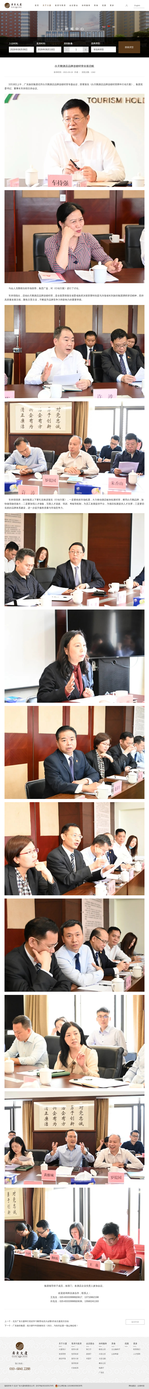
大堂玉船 (102, 1359)
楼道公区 (102, 1349)
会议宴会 (73, 5)
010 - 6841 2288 (19, 1369)
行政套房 (74, 1368)
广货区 (101, 1373)
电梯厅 (101, 1368)
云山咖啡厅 (115, 1349)
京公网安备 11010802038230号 (69, 1385)
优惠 (104, 5)
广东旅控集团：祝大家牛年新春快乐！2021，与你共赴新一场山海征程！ (45, 1325)
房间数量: (68, 43)
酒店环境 (62, 1359)
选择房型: (96, 43)
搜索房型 (129, 47)
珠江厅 (88, 1349)
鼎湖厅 (88, 1354)
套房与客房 (60, 5)
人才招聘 (136, 1354)
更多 (112, 5)
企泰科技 (141, 1386)
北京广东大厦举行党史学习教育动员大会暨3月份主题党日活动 (41, 1321)
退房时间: (41, 43)
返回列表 (135, 1322)
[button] (103, 49)
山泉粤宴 (114, 1354)
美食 (96, 5)
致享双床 (74, 1363)
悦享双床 (74, 1354)
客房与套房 (76, 1343)
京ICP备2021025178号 (45, 1386)
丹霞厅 (88, 1359)
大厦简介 (62, 1349)
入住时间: (13, 43)
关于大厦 (47, 5)
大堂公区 (102, 1354)
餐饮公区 (102, 1363)
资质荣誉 (62, 1354)
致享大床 (74, 1359)
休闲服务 (86, 5)
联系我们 (136, 1349)
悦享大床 (74, 1349)
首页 (37, 5)
